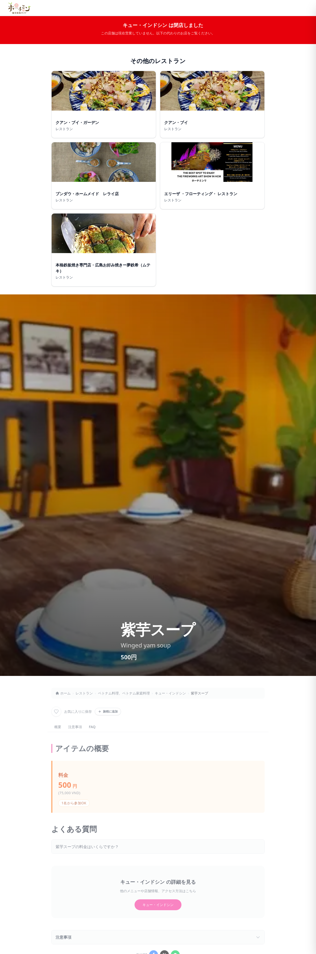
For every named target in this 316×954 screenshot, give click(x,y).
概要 (57, 726)
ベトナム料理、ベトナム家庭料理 (124, 693)
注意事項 (75, 726)
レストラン (84, 693)
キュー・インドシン (170, 693)
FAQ (92, 726)
